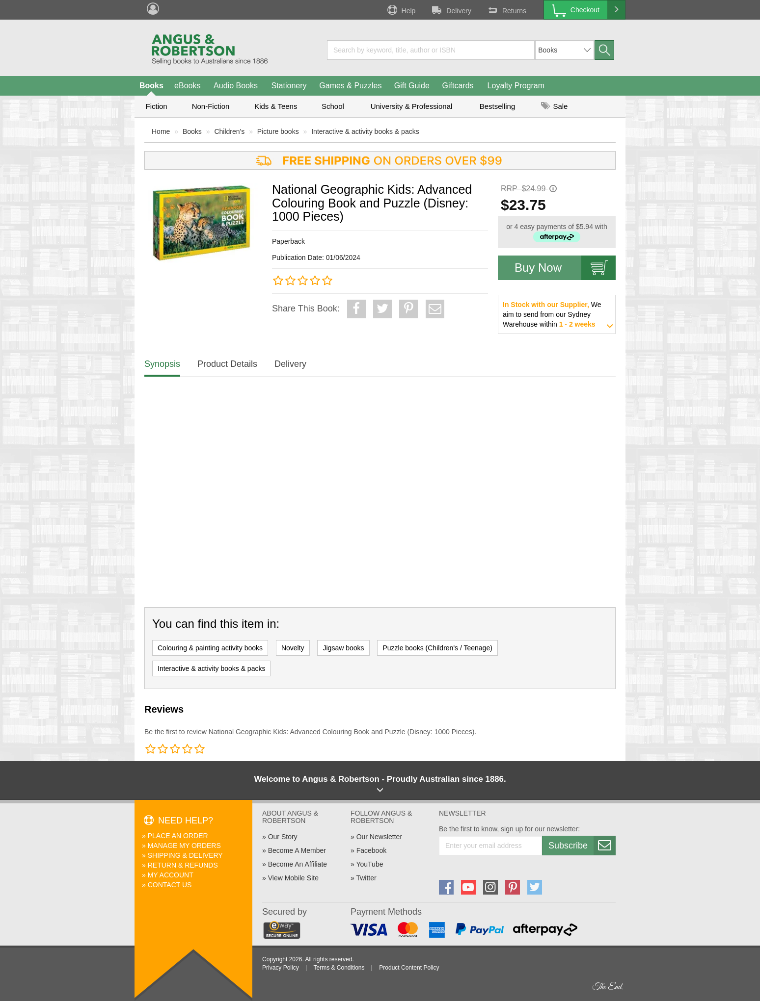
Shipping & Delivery (185, 855)
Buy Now (565, 268)
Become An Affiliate (297, 864)
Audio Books (236, 85)
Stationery (288, 85)
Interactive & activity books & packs (365, 131)
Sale (554, 106)
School (333, 106)
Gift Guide (412, 85)
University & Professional (412, 106)
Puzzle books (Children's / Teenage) (437, 648)
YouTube (369, 864)
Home (161, 131)
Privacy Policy (280, 967)
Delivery (450, 9)
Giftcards (458, 85)
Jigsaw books (343, 648)
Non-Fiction (211, 106)
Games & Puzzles (350, 85)
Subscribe (581, 845)
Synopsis (162, 364)
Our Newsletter (379, 837)
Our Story (283, 837)
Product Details (227, 364)
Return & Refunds (183, 865)
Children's (229, 131)
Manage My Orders (184, 845)
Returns (506, 9)
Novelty (292, 648)
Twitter (366, 878)
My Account (170, 875)
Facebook (371, 850)
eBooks (187, 85)
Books (151, 85)
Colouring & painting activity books (210, 648)
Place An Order (178, 836)
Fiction (156, 106)
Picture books (278, 131)
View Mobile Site (293, 878)
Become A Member (297, 850)
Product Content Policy (409, 967)
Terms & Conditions (338, 967)
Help (400, 9)
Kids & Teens (275, 106)
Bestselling (498, 106)
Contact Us (170, 885)
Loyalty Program (516, 85)
